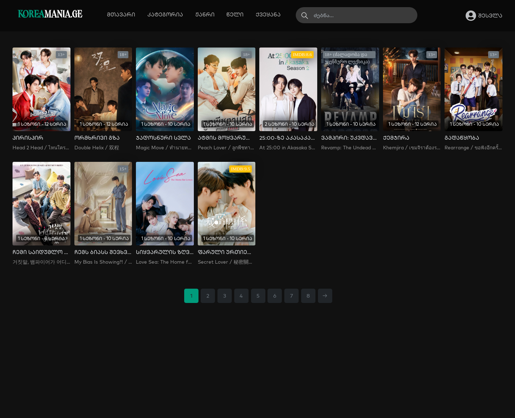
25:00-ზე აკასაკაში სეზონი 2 (288, 138)
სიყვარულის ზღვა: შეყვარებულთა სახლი (165, 252)
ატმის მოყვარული (227, 138)
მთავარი (121, 14)
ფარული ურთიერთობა (227, 252)
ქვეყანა (268, 14)
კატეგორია (165, 14)
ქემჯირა (396, 138)
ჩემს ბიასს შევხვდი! (103, 252)
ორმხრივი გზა (97, 138)
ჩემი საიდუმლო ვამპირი (41, 252)
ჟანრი (205, 14)
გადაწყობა (462, 138)
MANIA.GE (50, 15)
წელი (235, 14)
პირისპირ (28, 138)
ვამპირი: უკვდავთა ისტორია (350, 138)
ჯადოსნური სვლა (163, 138)
